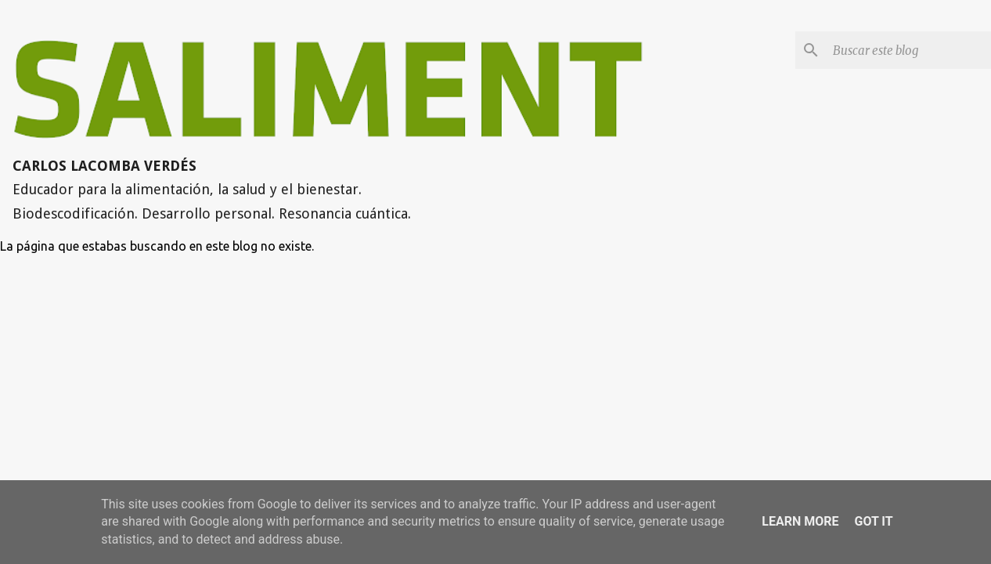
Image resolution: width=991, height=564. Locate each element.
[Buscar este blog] (909, 50)
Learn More (800, 521)
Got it (873, 521)
